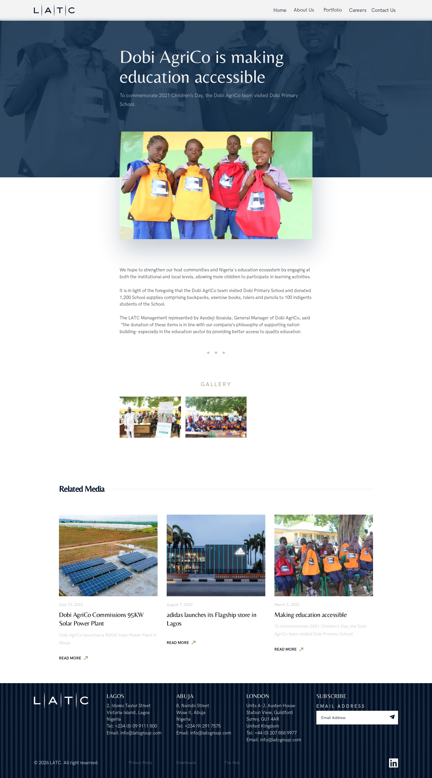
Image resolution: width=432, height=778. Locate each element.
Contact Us (383, 10)
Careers (357, 10)
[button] (303, 10)
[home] (54, 10)
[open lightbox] (150, 417)
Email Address (340, 706)
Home (280, 10)
